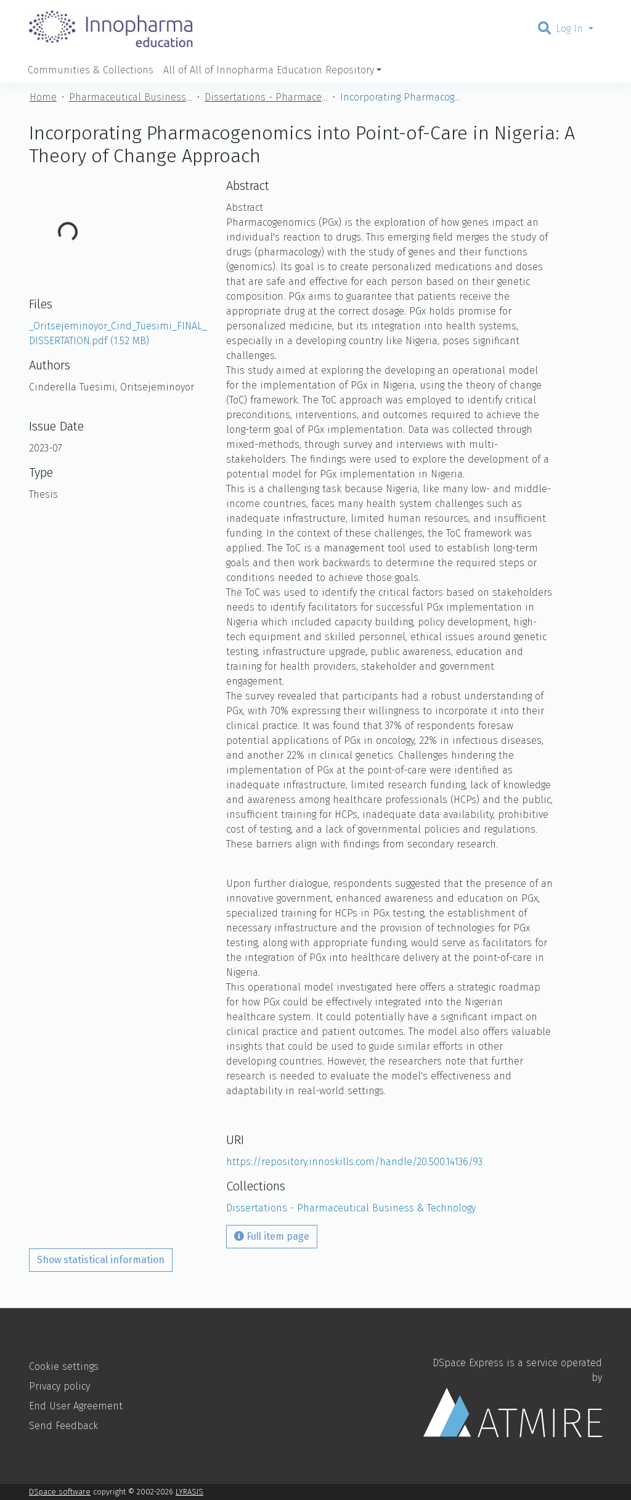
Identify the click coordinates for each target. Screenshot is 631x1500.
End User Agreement (76, 1406)
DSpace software (60, 1491)
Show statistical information (101, 1260)
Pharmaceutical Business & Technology (130, 97)
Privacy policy (59, 1386)
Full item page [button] (271, 1236)
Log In (571, 29)
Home (43, 97)
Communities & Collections (90, 70)
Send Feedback (63, 1426)
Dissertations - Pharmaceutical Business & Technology (266, 97)
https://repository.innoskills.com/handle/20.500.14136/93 (354, 1162)
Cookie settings (64, 1366)
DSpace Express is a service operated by (512, 1397)
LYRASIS (189, 1491)
